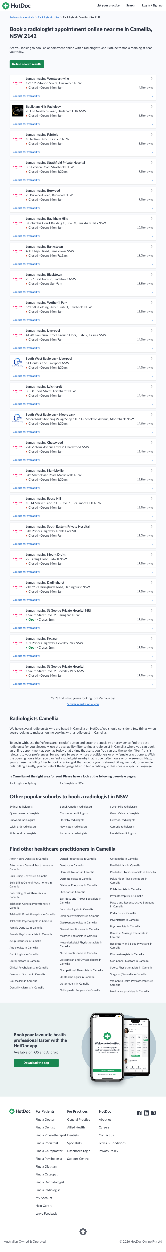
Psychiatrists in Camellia (124, 920)
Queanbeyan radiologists (24, 813)
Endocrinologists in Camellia (76, 909)
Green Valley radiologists (124, 813)
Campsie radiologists (122, 826)
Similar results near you (83, 704)
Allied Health (76, 1127)
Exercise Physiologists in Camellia (79, 916)
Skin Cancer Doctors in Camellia (129, 961)
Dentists (73, 1135)
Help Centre (44, 1205)
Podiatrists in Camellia (123, 913)
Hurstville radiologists (123, 833)
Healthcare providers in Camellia (129, 991)
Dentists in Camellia (72, 865)
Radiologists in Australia (22, 17)
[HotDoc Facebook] (139, 1113)
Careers (104, 1127)
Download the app (36, 1062)
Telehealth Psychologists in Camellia (31, 921)
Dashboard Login (78, 1151)
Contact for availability (83, 96)
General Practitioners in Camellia (79, 929)
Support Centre (77, 1158)
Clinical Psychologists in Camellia (29, 967)
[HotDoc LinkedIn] (146, 1113)
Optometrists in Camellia (74, 983)
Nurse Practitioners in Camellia (78, 953)
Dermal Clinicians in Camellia (77, 872)
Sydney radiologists (21, 806)
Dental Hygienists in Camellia (27, 987)
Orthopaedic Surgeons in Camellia (80, 990)
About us (105, 1119)
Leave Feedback (46, 1213)
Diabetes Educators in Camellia (78, 885)
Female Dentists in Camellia (26, 927)
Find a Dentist (45, 1127)
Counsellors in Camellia (23, 981)
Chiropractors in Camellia (25, 961)
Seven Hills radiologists (123, 806)
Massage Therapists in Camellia (78, 936)
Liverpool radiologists (122, 820)
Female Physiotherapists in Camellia (31, 934)
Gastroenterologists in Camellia (78, 922)
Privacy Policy (108, 1151)
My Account (44, 1198)
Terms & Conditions (112, 1143)
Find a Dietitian (46, 1166)
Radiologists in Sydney (23, 783)
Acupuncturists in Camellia (25, 941)
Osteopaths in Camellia (124, 859)
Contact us (106, 1135)
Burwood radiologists (22, 820)
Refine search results (26, 64)
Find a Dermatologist (50, 1182)
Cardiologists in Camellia (24, 954)
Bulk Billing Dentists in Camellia (28, 876)
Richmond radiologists (23, 833)
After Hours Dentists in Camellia (29, 859)
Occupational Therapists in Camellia (81, 970)
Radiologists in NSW (48, 17)
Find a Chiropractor (49, 1151)
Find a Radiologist (48, 1190)
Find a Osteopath (47, 1174)
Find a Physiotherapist (51, 1135)
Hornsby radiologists (72, 820)
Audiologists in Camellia (24, 947)
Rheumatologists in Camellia (127, 954)
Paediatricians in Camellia (125, 865)
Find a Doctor (45, 1119)
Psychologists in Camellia (125, 926)
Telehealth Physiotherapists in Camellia (32, 914)
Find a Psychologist (49, 1158)
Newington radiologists (73, 826)
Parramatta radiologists (73, 833)
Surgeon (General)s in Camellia (128, 974)
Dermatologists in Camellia (76, 878)
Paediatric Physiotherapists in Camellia (133, 872)
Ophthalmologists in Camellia (77, 977)
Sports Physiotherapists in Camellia (131, 967)
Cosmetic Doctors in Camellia (27, 974)
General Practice (78, 1119)
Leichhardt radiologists (23, 826)
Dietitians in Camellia (72, 892)
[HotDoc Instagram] (153, 1113)
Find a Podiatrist (47, 1143)
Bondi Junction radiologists (76, 806)
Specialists (74, 1143)
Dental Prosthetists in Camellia (78, 859)
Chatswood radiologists (74, 813)
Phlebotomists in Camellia (125, 889)
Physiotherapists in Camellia (126, 896)
